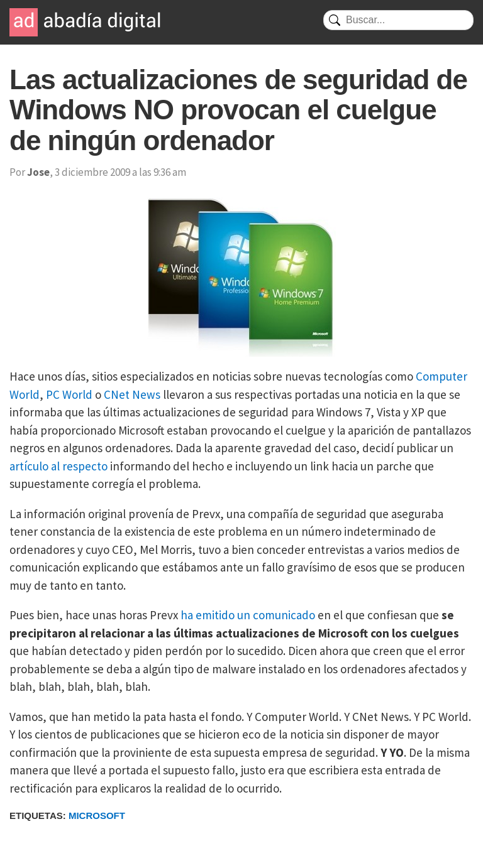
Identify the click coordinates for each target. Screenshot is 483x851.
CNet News (132, 394)
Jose (38, 172)
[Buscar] (398, 20)
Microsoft (97, 815)
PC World (69, 394)
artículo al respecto (58, 466)
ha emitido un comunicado (247, 614)
